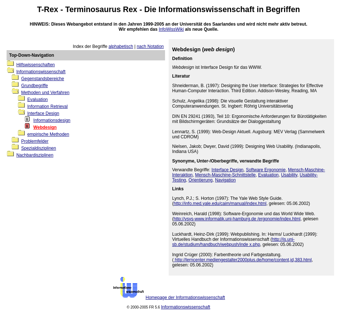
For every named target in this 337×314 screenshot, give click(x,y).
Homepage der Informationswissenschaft (185, 297)
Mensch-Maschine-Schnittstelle (225, 174)
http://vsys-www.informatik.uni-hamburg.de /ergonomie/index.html (237, 218)
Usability (289, 174)
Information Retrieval (47, 106)
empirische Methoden (48, 134)
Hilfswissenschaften (35, 64)
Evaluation (37, 99)
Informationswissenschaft (206, 9)
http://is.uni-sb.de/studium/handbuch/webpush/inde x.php (233, 242)
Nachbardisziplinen (34, 155)
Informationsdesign (51, 120)
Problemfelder (35, 141)
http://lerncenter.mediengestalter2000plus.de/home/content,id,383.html (243, 259)
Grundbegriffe (34, 85)
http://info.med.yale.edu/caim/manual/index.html (220, 203)
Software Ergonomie (266, 169)
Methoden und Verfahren (45, 92)
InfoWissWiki (171, 29)
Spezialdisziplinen (38, 148)
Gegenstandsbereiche (42, 78)
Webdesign (45, 127)
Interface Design (43, 113)
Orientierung (200, 180)
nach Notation (150, 46)
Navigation (225, 180)
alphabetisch (120, 46)
